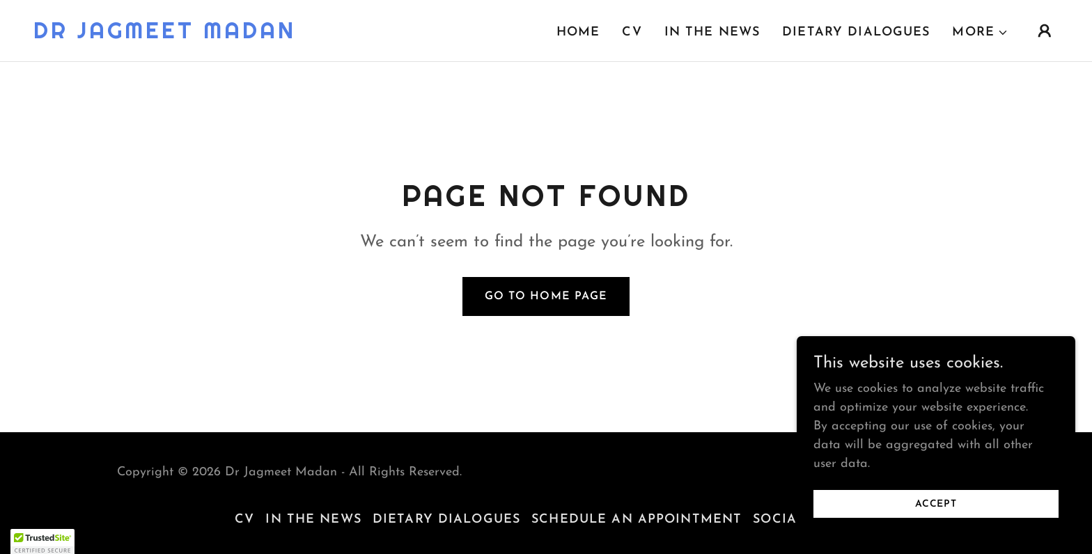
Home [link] (578, 32)
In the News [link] (712, 32)
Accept (936, 504)
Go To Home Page (546, 296)
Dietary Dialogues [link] (856, 32)
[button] (980, 32)
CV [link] (631, 32)
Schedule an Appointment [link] (636, 519)
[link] (164, 35)
